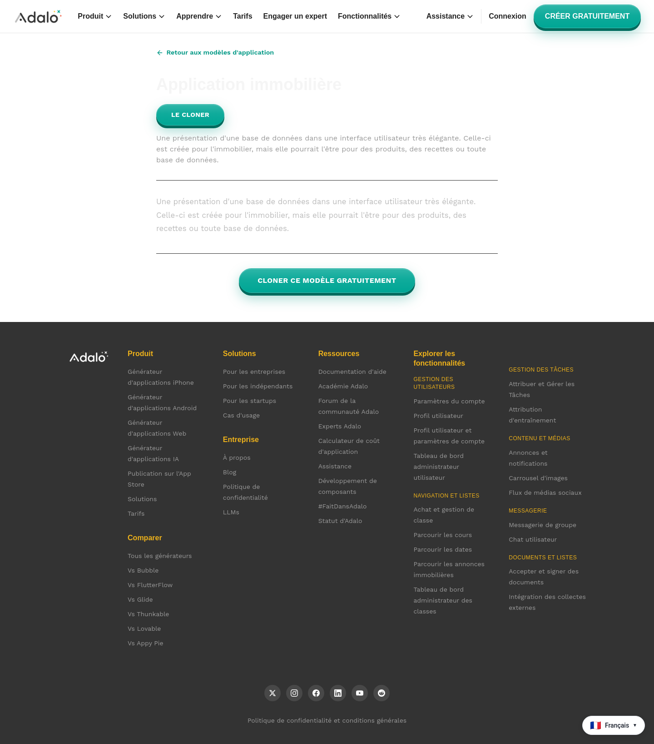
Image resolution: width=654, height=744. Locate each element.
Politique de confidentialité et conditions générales (327, 720)
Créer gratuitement (587, 16)
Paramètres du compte (449, 401)
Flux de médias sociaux (545, 492)
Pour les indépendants (257, 386)
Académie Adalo (343, 386)
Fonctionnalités (369, 16)
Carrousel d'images (538, 478)
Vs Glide (140, 599)
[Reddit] (381, 693)
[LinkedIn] (338, 693)
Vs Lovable (144, 628)
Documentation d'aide (352, 371)
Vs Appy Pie (146, 643)
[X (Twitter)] (272, 693)
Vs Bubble (143, 570)
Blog (229, 472)
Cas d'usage (241, 415)
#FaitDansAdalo (342, 506)
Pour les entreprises (254, 371)
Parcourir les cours (442, 534)
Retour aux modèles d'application (215, 52)
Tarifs (242, 16)
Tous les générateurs (160, 555)
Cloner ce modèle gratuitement (327, 280)
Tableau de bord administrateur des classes (442, 600)
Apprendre (199, 16)
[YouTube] (360, 693)
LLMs (231, 512)
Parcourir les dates (442, 549)
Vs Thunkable (148, 614)
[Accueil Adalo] (38, 16)
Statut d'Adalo (340, 520)
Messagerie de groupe (542, 524)
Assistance (450, 16)
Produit (95, 16)
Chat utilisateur (533, 539)
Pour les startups (249, 400)
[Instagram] (294, 693)
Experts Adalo (340, 426)
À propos (237, 457)
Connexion (507, 16)
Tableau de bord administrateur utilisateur (438, 466)
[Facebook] (316, 693)
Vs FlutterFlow (150, 584)
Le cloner (190, 114)
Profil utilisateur (438, 415)
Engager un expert (295, 16)
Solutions (144, 16)
